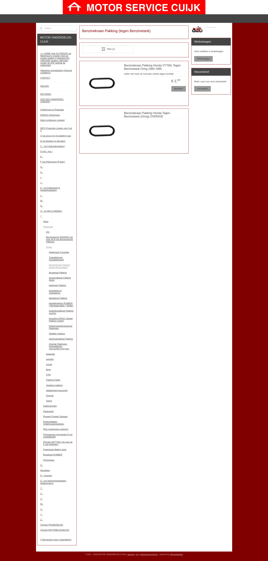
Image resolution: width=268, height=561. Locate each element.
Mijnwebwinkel (176, 554)
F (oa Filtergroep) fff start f (52, 162)
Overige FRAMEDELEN (51, 525)
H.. (41, 172)
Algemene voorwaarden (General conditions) (56, 71)
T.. (41, 488)
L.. (41, 195)
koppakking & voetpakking (55, 292)
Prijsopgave (48, 460)
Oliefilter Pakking (57, 334)
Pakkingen (48, 227)
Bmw (48, 369)
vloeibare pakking (54, 385)
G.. (41, 167)
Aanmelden (202, 88)
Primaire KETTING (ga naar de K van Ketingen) (58, 443)
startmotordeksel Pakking (61, 339)
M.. (41, 201)
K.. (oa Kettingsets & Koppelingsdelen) (50, 189)
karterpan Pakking (57, 285)
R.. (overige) (46, 475)
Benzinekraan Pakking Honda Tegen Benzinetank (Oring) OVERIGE (147, 115)
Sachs (49, 401)
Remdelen (45, 470)
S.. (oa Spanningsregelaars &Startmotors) (53, 482)
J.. (41, 183)
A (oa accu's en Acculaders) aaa (55, 136)
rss (137, 554)
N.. (41, 206)
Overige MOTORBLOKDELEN (54, 530)
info (47, 232)
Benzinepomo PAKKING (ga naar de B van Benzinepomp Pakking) (59, 239)
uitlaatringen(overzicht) (57, 390)
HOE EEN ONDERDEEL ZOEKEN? (52, 100)
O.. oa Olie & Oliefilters (51, 211)
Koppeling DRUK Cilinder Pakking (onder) (61, 319)
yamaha (50, 359)
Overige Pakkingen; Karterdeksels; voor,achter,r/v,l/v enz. (59, 346)
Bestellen (178, 88)
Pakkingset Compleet (59, 252)
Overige (49, 395)
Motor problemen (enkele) (52, 120)
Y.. (41, 514)
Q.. (41, 465)
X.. (41, 509)
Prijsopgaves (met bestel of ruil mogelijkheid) (57, 435)
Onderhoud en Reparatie (52, 110)
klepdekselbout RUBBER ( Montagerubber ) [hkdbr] (61, 304)
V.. (41, 499)
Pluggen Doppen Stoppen (55, 416)
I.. (41, 177)
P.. (41, 216)
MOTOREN (45, 94)
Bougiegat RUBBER (52, 455)
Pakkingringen (50, 406)
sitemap (130, 554)
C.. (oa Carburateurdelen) (52, 146)
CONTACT (45, 78)
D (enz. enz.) (46, 151)
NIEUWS (44, 86)
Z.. (41, 520)
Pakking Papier (53, 380)
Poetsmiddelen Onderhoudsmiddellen (53, 423)
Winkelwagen (203, 58)
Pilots (45, 221)
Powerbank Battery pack (54, 449)
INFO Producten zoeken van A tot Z (56, 129)
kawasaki (50, 354)
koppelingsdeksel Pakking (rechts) (61, 312)
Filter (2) (108, 49)
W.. (41, 504)
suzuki (49, 364)
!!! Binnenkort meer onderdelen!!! (56, 540)
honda (49, 247)
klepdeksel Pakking (58, 298)
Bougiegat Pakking (58, 272)
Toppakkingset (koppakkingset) (56, 258)
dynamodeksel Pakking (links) (60, 279)
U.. (41, 493)
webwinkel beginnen (149, 554)
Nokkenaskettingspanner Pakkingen (60, 327)
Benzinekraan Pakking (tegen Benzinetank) (59, 266)
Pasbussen (48, 411)
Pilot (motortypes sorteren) (55, 429)
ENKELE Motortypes (50, 115)
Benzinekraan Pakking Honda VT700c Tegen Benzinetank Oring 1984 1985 (152, 67)
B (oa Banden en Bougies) (52, 141)
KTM (48, 375)
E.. (41, 156)
